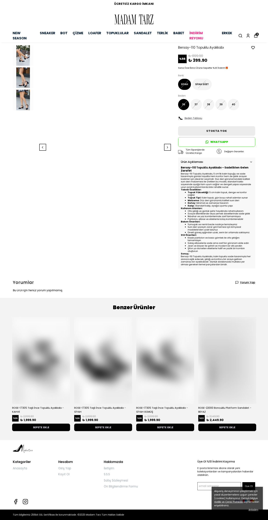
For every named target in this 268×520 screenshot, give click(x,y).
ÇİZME (78, 33)
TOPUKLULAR (117, 33)
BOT (64, 33)
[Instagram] (25, 501)
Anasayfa (20, 468)
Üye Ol (249, 486)
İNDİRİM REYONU (196, 36)
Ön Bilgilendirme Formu (121, 486)
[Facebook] (15, 501)
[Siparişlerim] (248, 36)
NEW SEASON (20, 36)
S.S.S (107, 474)
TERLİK (162, 33)
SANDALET (143, 33)
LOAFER (94, 33)
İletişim (109, 468)
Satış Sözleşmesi (116, 480)
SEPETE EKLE (41, 427)
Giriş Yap (64, 468)
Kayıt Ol (64, 474)
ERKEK (227, 33)
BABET (178, 33)
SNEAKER (47, 33)
